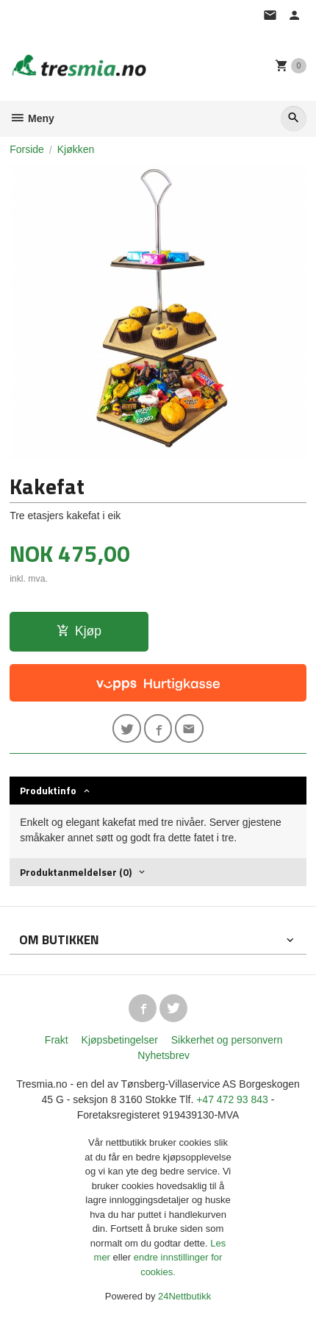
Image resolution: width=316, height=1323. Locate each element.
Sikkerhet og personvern (227, 1040)
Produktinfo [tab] (48, 790)
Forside (27, 149)
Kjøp (79, 631)
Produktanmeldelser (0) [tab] (76, 872)
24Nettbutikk (184, 1296)
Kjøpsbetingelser (120, 1040)
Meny (32, 118)
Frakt (56, 1040)
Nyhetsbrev (163, 1055)
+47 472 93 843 (232, 1099)
